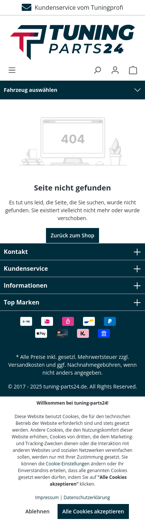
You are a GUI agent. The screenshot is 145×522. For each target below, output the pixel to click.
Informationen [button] (72, 285)
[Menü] (14, 70)
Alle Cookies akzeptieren (93, 511)
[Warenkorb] (131, 70)
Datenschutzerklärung (87, 497)
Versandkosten (26, 364)
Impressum (47, 497)
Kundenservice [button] (72, 268)
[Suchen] (97, 70)
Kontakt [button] (72, 251)
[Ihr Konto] (115, 70)
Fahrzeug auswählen (31, 89)
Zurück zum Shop (73, 235)
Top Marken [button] (72, 302)
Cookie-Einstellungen (68, 463)
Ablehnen (37, 511)
